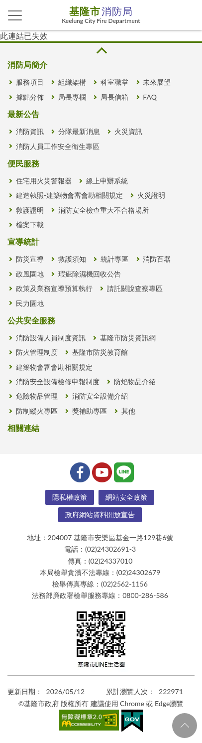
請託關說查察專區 (135, 288)
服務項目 (30, 82)
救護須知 (72, 259)
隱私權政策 (69, 497)
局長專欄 (72, 97)
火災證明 (151, 195)
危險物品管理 (37, 396)
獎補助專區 (89, 411)
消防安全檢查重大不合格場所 (103, 210)
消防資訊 (30, 131)
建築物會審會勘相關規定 (54, 367)
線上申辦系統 (107, 180)
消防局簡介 (27, 64)
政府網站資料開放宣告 (100, 514)
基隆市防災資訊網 (128, 337)
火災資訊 (128, 131)
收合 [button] (101, 50)
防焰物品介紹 (135, 381)
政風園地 (30, 274)
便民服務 (23, 163)
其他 (128, 411)
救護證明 (30, 210)
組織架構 (72, 82)
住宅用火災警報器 (44, 180)
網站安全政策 (126, 497)
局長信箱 (114, 97)
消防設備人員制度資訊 (51, 337)
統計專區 (114, 259)
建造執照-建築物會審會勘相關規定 (69, 195)
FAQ (150, 97)
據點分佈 (30, 97)
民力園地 (30, 303)
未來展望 (157, 82)
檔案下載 (30, 224)
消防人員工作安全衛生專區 (58, 146)
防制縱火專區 (37, 411)
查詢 (187, 15)
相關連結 (23, 428)
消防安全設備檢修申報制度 (58, 381)
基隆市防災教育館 (100, 352)
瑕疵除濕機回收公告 (89, 274)
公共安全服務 (31, 320)
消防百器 (157, 259)
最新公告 (23, 114)
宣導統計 (23, 241)
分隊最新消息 (79, 131)
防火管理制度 (37, 352)
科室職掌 (114, 82)
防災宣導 (30, 259)
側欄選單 (15, 15)
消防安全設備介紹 (100, 396)
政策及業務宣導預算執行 (54, 288)
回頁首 (184, 725)
